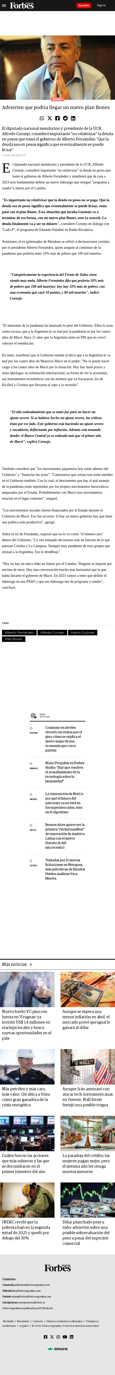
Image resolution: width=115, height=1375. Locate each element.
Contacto (38, 1321)
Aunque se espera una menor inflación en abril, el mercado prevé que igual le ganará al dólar (86, 1020)
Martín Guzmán (82, 632)
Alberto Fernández (19, 632)
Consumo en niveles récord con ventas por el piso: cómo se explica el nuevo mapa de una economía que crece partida (63, 739)
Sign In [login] (101, 5)
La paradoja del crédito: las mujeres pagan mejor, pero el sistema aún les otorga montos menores (86, 1164)
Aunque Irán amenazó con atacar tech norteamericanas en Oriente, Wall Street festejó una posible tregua (87, 1097)
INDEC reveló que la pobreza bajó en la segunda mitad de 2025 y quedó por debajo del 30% (26, 1230)
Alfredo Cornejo (52, 632)
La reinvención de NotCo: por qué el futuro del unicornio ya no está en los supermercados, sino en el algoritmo (64, 803)
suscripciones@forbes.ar (31, 1302)
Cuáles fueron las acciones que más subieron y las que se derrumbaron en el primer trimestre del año (25, 1164)
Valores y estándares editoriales (64, 1321)
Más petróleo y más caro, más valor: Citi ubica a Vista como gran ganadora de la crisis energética (26, 1097)
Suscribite (83, 5)
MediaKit (8, 1321)
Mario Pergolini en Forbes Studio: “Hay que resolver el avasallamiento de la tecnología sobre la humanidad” (64, 772)
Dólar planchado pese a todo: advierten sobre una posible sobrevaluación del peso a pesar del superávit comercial (86, 1233)
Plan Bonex (13, 639)
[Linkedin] (71, 1337)
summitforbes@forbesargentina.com (31, 1296)
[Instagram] (58, 1337)
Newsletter (23, 1321)
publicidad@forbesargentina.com (32, 1285)
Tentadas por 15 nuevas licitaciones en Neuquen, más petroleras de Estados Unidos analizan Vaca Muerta (65, 869)
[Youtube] (65, 1337)
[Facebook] (45, 1337)
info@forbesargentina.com (26, 1291)
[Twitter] (52, 1337)
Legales (24, 1326)
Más (62, 715)
